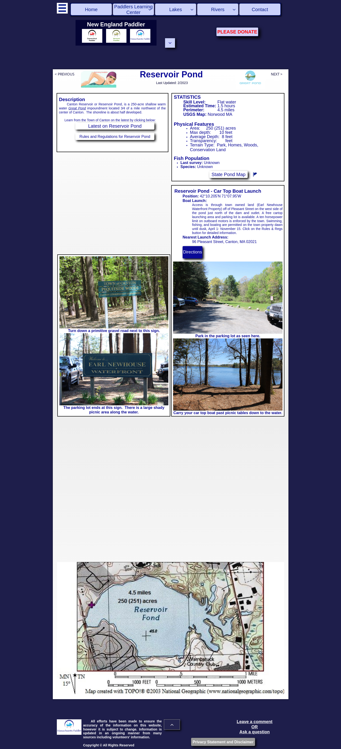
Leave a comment (254, 721)
